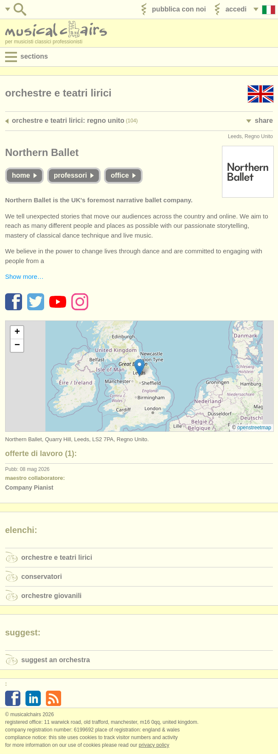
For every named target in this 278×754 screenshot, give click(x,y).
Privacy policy (154, 745)
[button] (139, 367)
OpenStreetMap (254, 428)
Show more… (24, 276)
